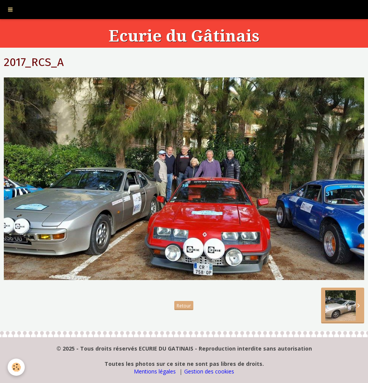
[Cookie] (16, 367)
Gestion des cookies (209, 371)
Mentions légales (155, 371)
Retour (184, 306)
